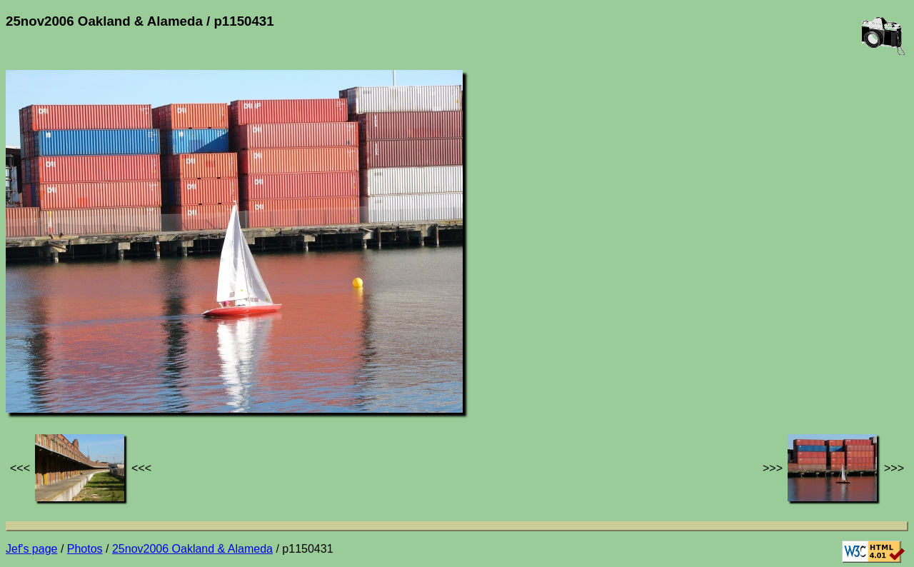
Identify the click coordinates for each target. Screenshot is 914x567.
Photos (85, 549)
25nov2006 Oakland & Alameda (192, 549)
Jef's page (31, 549)
